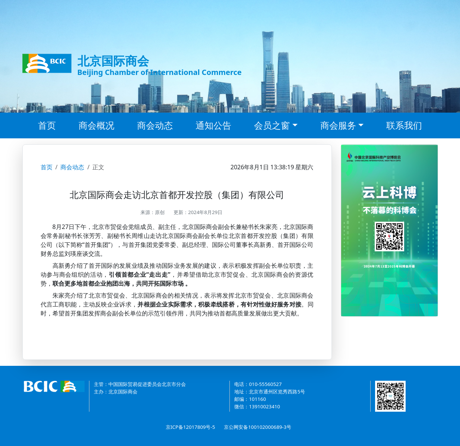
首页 (47, 125)
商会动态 (155, 125)
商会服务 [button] (338, 125)
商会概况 (96, 125)
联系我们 (404, 125)
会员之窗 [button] (272, 125)
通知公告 (213, 125)
